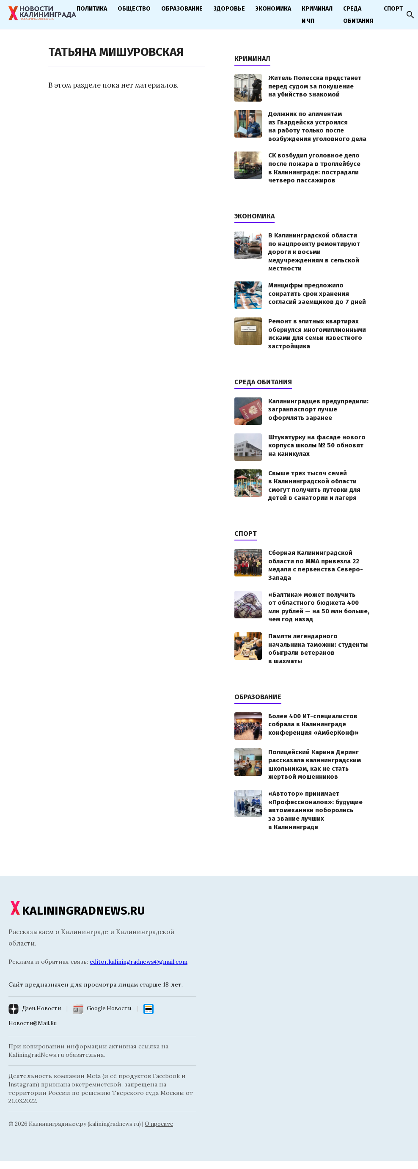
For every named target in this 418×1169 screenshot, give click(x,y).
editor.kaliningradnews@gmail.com (138, 961)
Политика (92, 8)
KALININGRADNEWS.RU (76, 911)
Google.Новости (109, 1008)
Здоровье (229, 8)
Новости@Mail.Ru (32, 1023)
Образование (182, 8)
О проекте (159, 1124)
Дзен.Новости (41, 1008)
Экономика (273, 8)
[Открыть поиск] (410, 14)
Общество (134, 8)
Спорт (393, 8)
